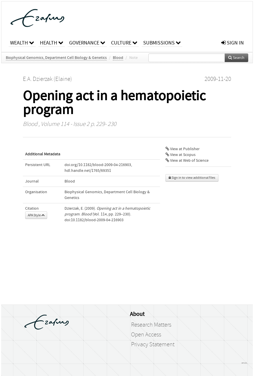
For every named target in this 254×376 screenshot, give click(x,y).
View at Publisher (182, 149)
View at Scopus (180, 154)
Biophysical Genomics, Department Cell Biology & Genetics (56, 57)
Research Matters (151, 324)
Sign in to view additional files (192, 178)
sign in (232, 43)
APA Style (36, 215)
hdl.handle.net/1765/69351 (88, 170)
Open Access (146, 334)
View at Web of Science (187, 160)
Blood (118, 57)
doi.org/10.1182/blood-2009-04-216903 (98, 165)
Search (236, 57)
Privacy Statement (152, 344)
